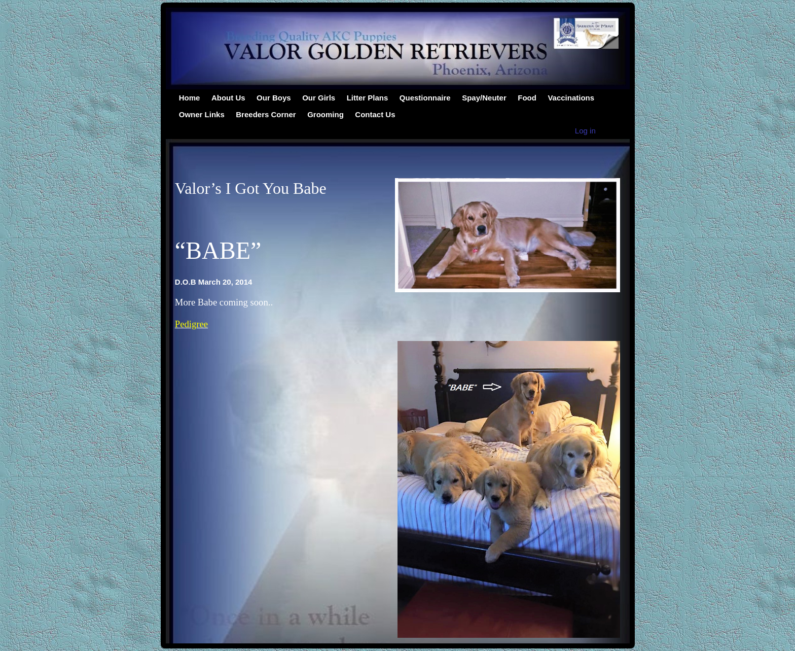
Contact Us (375, 114)
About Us (228, 97)
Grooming (325, 114)
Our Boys (274, 97)
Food (527, 97)
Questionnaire (425, 97)
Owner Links (202, 114)
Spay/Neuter (484, 97)
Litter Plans (367, 97)
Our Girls (318, 97)
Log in (585, 130)
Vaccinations (571, 97)
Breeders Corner (266, 114)
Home (189, 97)
